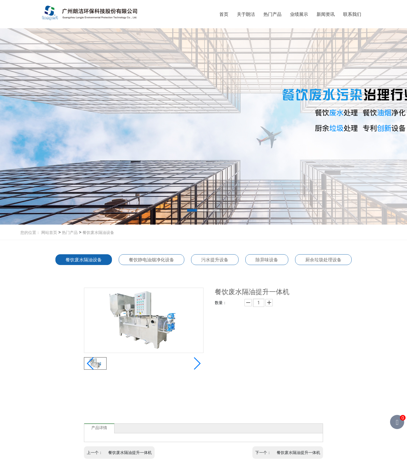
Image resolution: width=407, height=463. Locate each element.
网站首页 (49, 232)
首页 (223, 14)
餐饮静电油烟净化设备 (151, 260)
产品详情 (99, 427)
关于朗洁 (246, 14)
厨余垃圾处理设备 (323, 260)
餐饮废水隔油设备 (97, 232)
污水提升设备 (214, 260)
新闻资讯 (326, 14)
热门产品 (272, 14)
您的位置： (30, 232)
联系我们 (352, 14)
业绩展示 (299, 14)
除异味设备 (267, 260)
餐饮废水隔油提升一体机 (130, 452)
